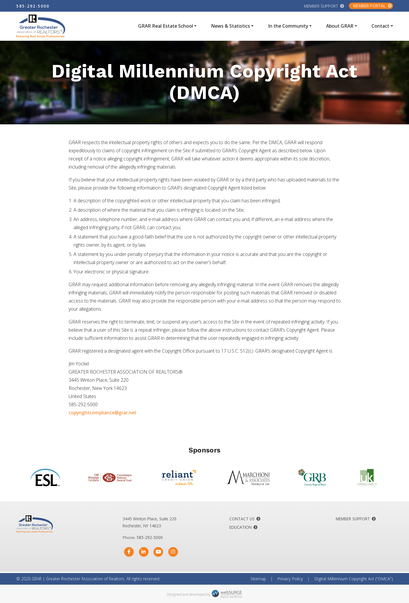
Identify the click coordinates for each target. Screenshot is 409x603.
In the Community (288, 26)
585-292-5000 (32, 6)
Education (240, 527)
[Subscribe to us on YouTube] (158, 552)
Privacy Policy (290, 578)
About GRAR (339, 26)
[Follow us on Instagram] (173, 552)
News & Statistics (230, 26)
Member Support (321, 6)
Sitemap (258, 578)
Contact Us (242, 518)
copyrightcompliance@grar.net (102, 412)
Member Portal (369, 5)
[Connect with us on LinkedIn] (143, 552)
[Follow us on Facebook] (129, 552)
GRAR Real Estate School (165, 26)
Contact (380, 26)
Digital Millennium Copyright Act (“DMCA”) (353, 578)
